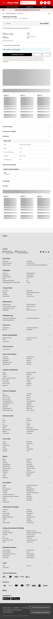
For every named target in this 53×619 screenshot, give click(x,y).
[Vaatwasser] (29, 487)
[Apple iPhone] (5, 395)
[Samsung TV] (29, 420)
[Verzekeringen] (30, 290)
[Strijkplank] (29, 519)
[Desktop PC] (29, 380)
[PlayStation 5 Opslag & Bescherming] (34, 532)
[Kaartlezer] (29, 385)
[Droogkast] (5, 492)
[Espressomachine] (6, 466)
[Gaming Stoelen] (30, 542)
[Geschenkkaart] (6, 327)
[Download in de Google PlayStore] (9, 318)
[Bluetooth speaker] (6, 429)
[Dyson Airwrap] (29, 511)
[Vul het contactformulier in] (23, 252)
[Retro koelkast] (29, 498)
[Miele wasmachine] (30, 491)
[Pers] (27, 278)
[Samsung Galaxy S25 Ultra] (8, 403)
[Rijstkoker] (29, 475)
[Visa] (34, 586)
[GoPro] (28, 445)
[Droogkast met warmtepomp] (32, 492)
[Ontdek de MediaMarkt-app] (8, 320)
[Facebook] (41, 252)
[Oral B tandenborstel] (31, 517)
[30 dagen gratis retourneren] (8, 308)
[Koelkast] (4, 485)
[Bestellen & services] (7, 265)
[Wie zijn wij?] (5, 273)
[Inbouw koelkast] (6, 502)
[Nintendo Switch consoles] (8, 540)
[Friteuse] (4, 461)
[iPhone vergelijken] (6, 550)
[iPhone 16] (29, 397)
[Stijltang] (4, 511)
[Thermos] (4, 474)
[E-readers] (5, 376)
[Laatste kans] (5, 357)
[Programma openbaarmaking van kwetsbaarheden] (37, 265)
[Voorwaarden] (29, 261)
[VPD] (16, 577)
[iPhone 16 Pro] (29, 408)
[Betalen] (28, 308)
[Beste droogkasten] (30, 557)
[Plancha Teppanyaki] (31, 472)
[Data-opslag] (29, 374)
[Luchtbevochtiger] (30, 522)
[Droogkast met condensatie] (8, 494)
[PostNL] (10, 577)
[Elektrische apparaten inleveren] (33, 292)
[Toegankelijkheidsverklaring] (8, 612)
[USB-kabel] (5, 451)
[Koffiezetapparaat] (30, 466)
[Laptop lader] (29, 383)
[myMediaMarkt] (6, 310)
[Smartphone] (29, 393)
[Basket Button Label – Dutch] (48, 2)
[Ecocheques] (29, 364)
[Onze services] (5, 290)
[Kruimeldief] (29, 515)
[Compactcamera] (6, 445)
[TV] (3, 418)
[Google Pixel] (29, 403)
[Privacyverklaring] (30, 275)
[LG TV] (28, 422)
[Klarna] (5, 590)
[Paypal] (45, 586)
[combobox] (29, 2)
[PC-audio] (28, 381)
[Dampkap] (28, 494)
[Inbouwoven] (29, 496)
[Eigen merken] (29, 358)
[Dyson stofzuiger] (6, 513)
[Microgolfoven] (5, 470)
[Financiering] (29, 294)
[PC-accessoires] (6, 381)
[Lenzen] (4, 447)
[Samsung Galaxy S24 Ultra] (8, 410)
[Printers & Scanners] (31, 378)
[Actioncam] (5, 443)
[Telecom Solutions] (30, 296)
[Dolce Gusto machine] (31, 468)
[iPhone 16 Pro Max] (6, 399)
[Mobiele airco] (29, 520)
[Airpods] (4, 427)
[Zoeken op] (22, 2)
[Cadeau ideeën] (6, 358)
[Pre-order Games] (6, 530)
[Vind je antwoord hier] (9, 252)
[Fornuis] (4, 487)
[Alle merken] (29, 362)
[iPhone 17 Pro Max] (6, 397)
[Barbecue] (28, 461)
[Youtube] (43, 252)
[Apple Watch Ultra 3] (30, 406)
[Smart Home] (5, 509)
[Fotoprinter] (5, 449)
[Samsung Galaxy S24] (7, 408)
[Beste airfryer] (5, 557)
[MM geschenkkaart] (28, 586)
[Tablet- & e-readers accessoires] (9, 378)
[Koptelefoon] (5, 426)
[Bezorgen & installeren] (7, 263)
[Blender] (4, 475)
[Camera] (4, 441)
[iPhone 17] (29, 395)
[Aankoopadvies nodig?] (7, 362)
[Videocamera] (29, 441)
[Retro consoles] (6, 538)
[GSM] (4, 393)
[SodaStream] (5, 472)
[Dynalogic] (22, 577)
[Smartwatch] (29, 404)
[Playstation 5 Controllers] (8, 532)
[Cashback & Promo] (30, 357)
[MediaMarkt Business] (31, 273)
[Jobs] (27, 280)
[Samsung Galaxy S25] (31, 401)
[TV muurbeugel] (6, 433)
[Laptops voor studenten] (31, 372)
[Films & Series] (29, 538)
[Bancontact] (5, 586)
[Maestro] (16, 586)
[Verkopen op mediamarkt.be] (8, 280)
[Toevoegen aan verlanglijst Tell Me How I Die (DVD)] (49, 14)
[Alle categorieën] (4, 3)
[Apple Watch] (5, 406)
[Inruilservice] (5, 294)
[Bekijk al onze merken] (7, 337)
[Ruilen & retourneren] (31, 263)
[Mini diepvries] (29, 500)
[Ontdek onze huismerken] (32, 337)
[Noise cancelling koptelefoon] (32, 429)
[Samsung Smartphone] (7, 401)
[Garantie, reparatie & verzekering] (9, 306)
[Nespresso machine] (7, 468)
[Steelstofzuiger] (30, 513)
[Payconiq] (10, 586)
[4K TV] (4, 422)
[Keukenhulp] (5, 462)
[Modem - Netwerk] (6, 383)
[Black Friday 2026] (6, 364)
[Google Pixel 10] (6, 404)
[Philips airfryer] (29, 459)
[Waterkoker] (29, 474)
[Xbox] (4, 536)
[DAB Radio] (5, 431)
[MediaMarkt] (13, 2)
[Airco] (4, 520)
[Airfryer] (4, 459)
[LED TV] (4, 424)
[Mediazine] (29, 360)
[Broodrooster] (5, 477)
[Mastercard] (22, 586)
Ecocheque (44, 6)
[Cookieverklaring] (30, 277)
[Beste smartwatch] (30, 550)
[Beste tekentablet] (30, 553)
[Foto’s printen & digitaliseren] (32, 327)
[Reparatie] (5, 292)
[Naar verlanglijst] (45, 2)
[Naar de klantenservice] (31, 310)
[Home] (3, 13)
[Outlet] (4, 339)
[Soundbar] (29, 424)
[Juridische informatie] (7, 277)
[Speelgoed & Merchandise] (32, 540)
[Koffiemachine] (29, 464)
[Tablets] (28, 376)
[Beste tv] (28, 552)
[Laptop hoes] (5, 385)
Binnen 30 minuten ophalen (12, 6)
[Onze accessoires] (6, 349)
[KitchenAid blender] (6, 464)
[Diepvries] (4, 500)
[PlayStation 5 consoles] (31, 530)
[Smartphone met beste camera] (9, 553)
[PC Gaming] (5, 534)
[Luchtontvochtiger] (6, 522)
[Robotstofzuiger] (6, 515)
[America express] (39, 586)
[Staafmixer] (29, 470)
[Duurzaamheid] (6, 275)
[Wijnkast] (4, 498)
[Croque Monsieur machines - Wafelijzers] (11, 496)
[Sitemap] (28, 282)
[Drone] (28, 451)
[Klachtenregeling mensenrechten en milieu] (11, 282)
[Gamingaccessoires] (30, 536)
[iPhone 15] (29, 399)
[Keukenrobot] (29, 462)
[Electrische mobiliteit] (31, 534)
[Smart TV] (28, 418)
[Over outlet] (29, 339)
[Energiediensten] (6, 296)
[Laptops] (4, 372)
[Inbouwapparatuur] (30, 489)
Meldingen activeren (17, 54)
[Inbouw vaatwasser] (7, 489)
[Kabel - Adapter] (6, 380)
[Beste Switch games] (7, 552)
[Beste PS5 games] (6, 555)
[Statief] (28, 447)
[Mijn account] (41, 2)
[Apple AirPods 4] (30, 427)
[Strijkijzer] (5, 519)
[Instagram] (46, 252)
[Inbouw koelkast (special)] (32, 485)
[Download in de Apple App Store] (33, 318)
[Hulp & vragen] (5, 261)
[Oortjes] (28, 426)
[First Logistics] (28, 577)
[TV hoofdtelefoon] (30, 431)
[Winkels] (4, 278)
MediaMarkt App (30, 6)
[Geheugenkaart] (30, 449)
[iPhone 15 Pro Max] (30, 410)
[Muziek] (4, 542)
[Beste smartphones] (31, 555)
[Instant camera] (30, 443)
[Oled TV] (4, 420)
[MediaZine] (5, 329)
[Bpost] (5, 577)
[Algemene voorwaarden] (7, 607)
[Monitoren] (5, 374)
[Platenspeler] (29, 433)
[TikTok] (49, 252)
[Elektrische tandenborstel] (8, 517)
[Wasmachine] (5, 491)
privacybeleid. (5, 61)
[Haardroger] (29, 509)
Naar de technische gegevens (8, 40)
